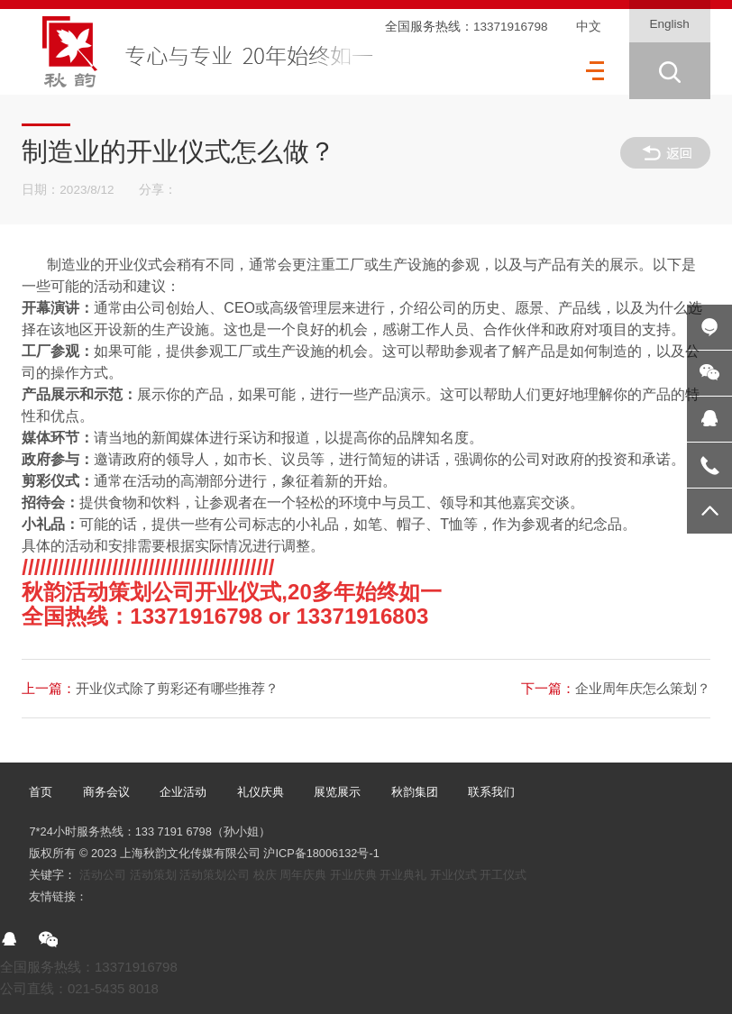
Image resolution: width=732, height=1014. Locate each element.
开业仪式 (453, 875)
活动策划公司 (214, 875)
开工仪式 (503, 875)
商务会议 (106, 792)
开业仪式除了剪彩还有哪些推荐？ (150, 688)
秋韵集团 (414, 792)
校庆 (265, 875)
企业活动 (183, 792)
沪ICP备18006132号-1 (321, 853)
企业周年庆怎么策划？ (615, 688)
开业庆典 (353, 875)
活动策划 (153, 875)
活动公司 (102, 875)
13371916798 (510, 26)
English (669, 24)
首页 (40, 792)
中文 (588, 26)
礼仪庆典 (260, 792)
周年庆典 (302, 875)
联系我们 (491, 792)
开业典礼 (403, 875)
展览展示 (337, 792)
